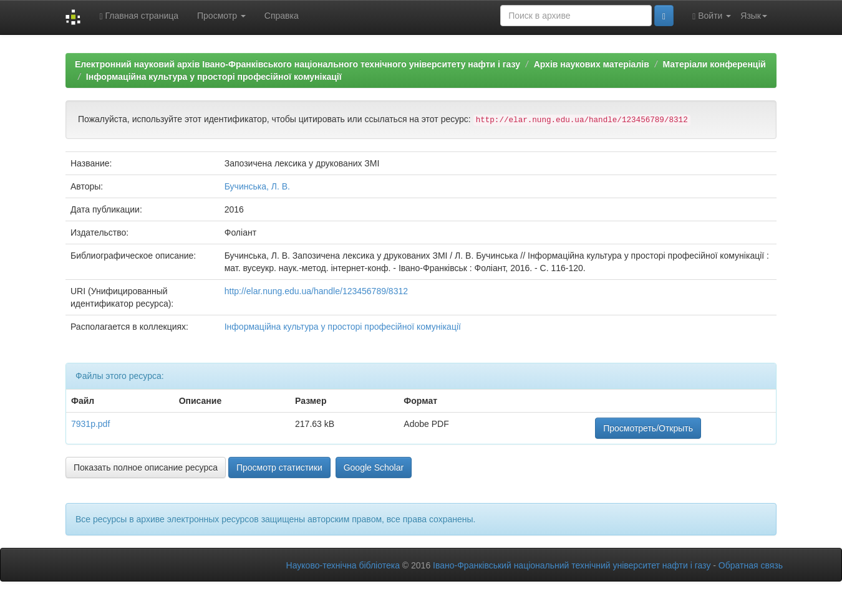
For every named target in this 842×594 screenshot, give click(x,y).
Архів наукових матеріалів (591, 64)
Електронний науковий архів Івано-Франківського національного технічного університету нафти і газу (297, 64)
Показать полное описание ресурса (146, 467)
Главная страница (138, 16)
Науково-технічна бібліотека (343, 565)
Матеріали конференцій (713, 64)
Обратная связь (751, 565)
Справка (281, 16)
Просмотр (221, 16)
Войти (711, 16)
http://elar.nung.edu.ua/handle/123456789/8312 (316, 291)
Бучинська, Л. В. (257, 186)
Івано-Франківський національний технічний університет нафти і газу (571, 565)
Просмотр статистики (279, 467)
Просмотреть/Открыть (648, 428)
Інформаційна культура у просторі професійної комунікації (214, 77)
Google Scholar (374, 467)
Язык (753, 16)
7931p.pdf (90, 424)
